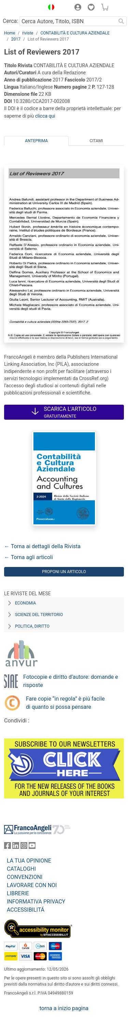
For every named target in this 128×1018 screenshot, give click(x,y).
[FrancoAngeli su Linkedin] (15, 847)
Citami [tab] (96, 140)
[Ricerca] (121, 21)
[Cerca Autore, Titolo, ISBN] (67, 21)
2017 (15, 39)
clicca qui (45, 116)
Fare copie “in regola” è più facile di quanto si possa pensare (65, 702)
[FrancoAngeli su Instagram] (23, 847)
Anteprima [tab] (36, 140)
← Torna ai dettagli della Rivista (42, 546)
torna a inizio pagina (64, 1008)
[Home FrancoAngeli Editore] (22, 8)
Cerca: (10, 21)
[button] (49, 8)
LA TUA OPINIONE (29, 860)
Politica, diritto (32, 626)
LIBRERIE (18, 893)
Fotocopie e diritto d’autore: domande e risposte (70, 681)
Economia (25, 603)
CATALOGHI (21, 869)
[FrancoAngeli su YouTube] (32, 847)
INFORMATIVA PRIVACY (36, 901)
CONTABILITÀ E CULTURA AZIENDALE (75, 33)
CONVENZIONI (24, 877)
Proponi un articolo (64, 571)
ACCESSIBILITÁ (25, 910)
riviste (27, 33)
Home (9, 33)
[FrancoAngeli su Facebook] (7, 847)
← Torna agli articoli (28, 557)
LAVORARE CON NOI (32, 885)
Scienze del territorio (39, 614)
